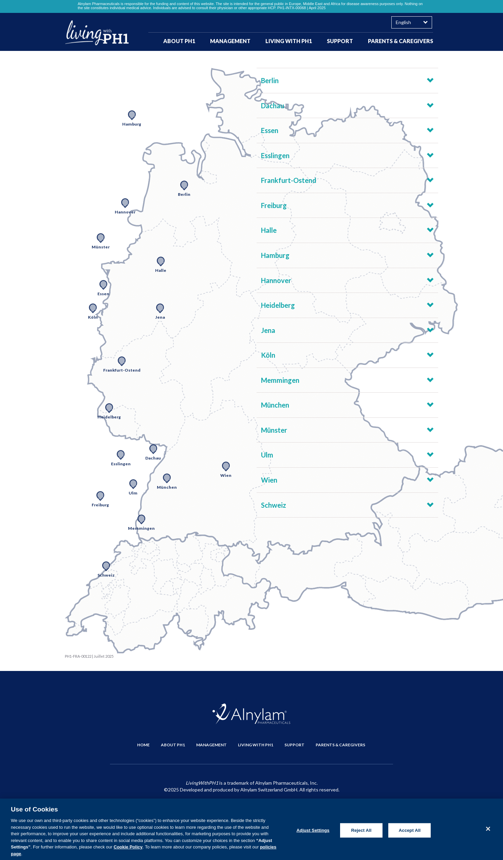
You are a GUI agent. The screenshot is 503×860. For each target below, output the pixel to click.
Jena (268, 330)
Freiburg (274, 205)
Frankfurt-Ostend (288, 180)
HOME (143, 744)
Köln (268, 355)
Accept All (410, 832)
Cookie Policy (128, 849)
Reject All (361, 832)
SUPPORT (340, 41)
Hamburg (275, 255)
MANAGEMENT (230, 41)
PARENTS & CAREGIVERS (400, 41)
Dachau (272, 105)
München (275, 405)
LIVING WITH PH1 (288, 41)
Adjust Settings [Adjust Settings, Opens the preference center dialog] (312, 832)
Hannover (276, 280)
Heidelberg (278, 305)
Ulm (267, 455)
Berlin (270, 80)
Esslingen (275, 155)
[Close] (488, 831)
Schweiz (273, 505)
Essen (269, 130)
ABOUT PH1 (179, 41)
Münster (274, 430)
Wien (269, 480)
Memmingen (280, 380)
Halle (269, 230)
